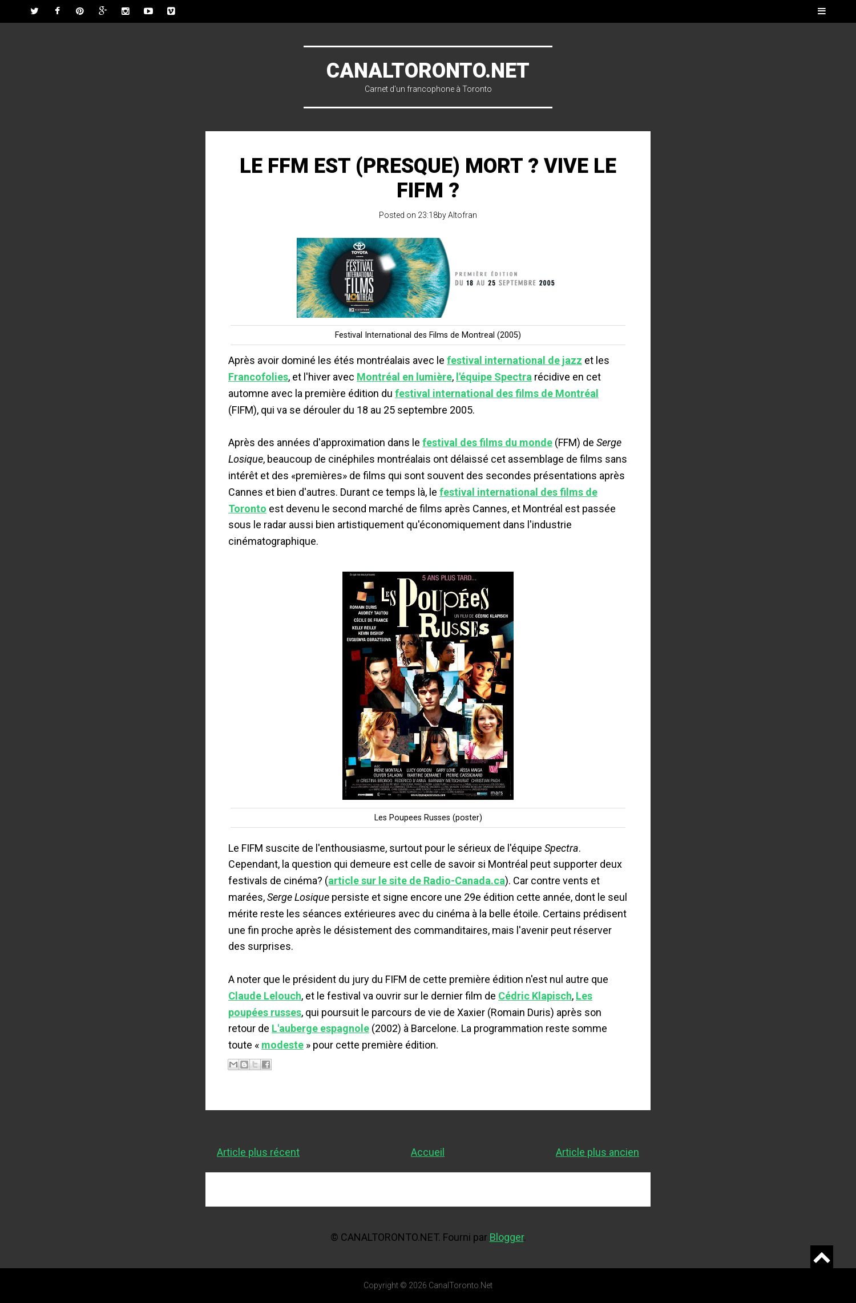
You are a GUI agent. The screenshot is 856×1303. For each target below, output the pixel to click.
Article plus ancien (597, 1152)
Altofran (462, 215)
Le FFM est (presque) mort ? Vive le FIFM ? (428, 178)
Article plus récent (258, 1152)
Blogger (507, 1237)
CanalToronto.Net (428, 71)
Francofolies (258, 377)
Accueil (428, 1152)
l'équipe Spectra (494, 377)
